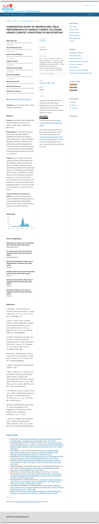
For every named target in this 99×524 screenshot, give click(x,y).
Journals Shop (73, 29)
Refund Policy (73, 67)
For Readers (72, 102)
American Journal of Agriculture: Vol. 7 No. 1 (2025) (26, 470)
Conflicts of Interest (75, 64)
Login (94, 5)
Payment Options (75, 35)
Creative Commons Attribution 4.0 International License (50, 123)
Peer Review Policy (75, 56)
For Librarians (73, 108)
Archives (14, 14)
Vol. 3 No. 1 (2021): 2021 (26, 21)
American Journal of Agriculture (21, 11)
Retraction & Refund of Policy (78, 70)
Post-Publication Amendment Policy (80, 73)
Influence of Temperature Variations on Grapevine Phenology (41, 491)
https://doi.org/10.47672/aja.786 (20, 99)
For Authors (72, 105)
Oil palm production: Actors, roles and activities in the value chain (35, 486)
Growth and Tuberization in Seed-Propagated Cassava (42, 468)
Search (91, 14)
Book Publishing (74, 38)
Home (8, 21)
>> (10, 497)
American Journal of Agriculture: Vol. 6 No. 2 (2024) (39, 441)
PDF (43, 40)
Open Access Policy (75, 59)
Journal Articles (74, 32)
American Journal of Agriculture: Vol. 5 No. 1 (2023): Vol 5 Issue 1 (31, 454)
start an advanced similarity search (26, 502)
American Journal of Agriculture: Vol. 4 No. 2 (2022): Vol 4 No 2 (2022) (35, 482)
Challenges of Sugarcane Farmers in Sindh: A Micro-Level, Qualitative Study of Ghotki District (36, 480)
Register (87, 5)
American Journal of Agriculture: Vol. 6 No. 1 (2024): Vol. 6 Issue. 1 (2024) (33, 493)
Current (6, 14)
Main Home (73, 27)
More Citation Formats (47, 73)
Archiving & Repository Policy (78, 61)
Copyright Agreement (76, 53)
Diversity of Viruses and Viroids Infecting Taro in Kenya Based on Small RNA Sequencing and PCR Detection (35, 475)
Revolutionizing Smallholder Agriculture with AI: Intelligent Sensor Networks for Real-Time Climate (35, 461)
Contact (71, 41)
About (22, 14)
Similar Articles (12, 435)
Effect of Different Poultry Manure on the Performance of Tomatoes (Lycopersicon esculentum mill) (34, 451)
